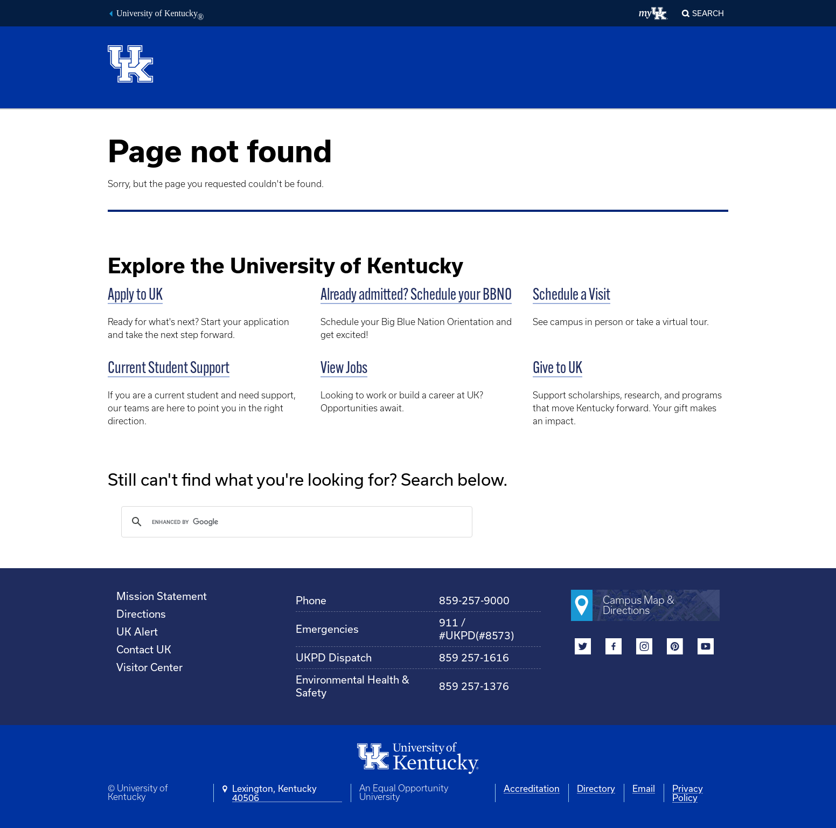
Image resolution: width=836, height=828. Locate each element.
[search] (295, 521)
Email (643, 788)
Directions (141, 614)
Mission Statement (161, 596)
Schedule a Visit (571, 295)
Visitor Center (149, 667)
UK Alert (137, 631)
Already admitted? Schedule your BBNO (416, 295)
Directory (596, 788)
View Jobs (344, 369)
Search (708, 13)
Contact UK (143, 649)
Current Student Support (168, 369)
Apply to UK (135, 295)
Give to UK (557, 369)
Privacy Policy (687, 793)
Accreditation (532, 788)
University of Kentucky (160, 14)
